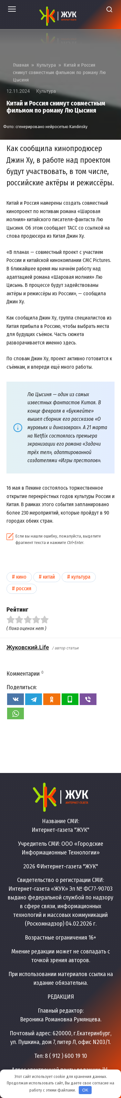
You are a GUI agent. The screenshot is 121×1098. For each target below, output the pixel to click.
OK (85, 1090)
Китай (49, 577)
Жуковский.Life (27, 647)
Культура (46, 91)
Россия (23, 588)
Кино (21, 577)
